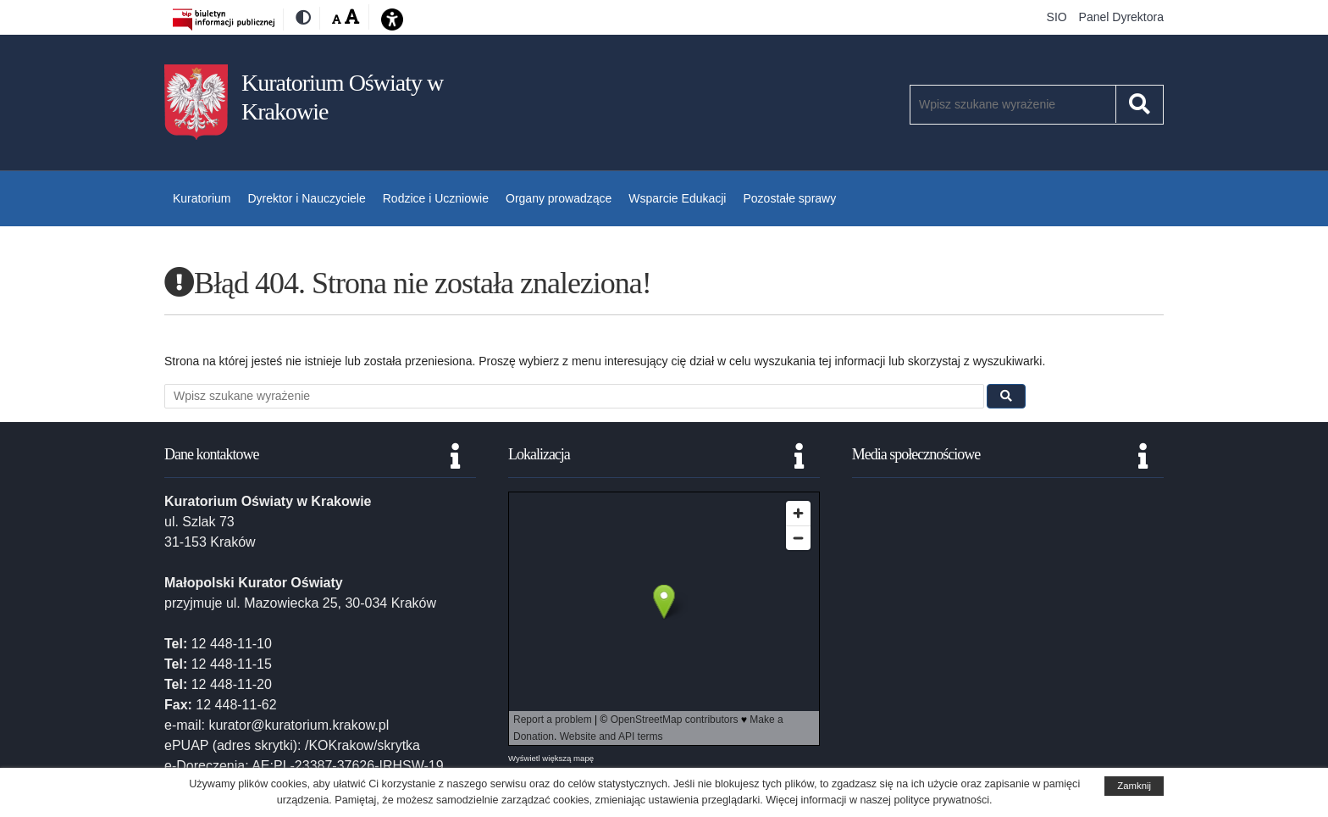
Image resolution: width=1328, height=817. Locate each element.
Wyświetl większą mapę (551, 758)
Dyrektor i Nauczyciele (306, 198)
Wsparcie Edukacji (677, 198)
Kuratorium (201, 198)
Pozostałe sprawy (789, 198)
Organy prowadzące (558, 198)
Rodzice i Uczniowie (436, 198)
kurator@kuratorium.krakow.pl (298, 725)
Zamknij (1134, 786)
